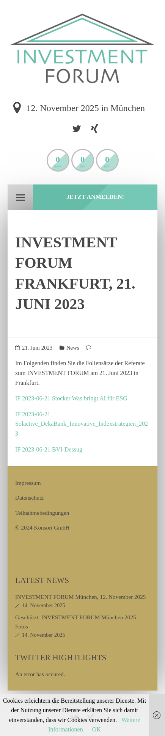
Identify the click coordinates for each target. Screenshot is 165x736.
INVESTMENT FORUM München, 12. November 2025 (80, 597)
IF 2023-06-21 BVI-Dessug (48, 449)
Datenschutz (29, 497)
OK (96, 729)
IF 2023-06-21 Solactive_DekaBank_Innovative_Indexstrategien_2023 (81, 424)
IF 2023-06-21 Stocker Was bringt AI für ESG (71, 398)
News (72, 348)
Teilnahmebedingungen (42, 512)
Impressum (28, 483)
